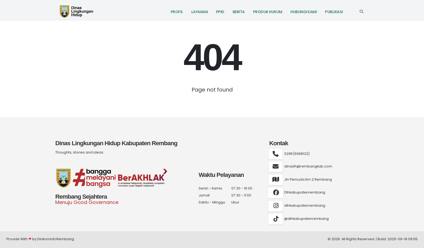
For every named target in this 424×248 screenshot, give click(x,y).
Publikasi (334, 11)
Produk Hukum (267, 11)
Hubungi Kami (303, 11)
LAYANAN (199, 11)
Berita (239, 11)
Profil (177, 11)
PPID (220, 11)
